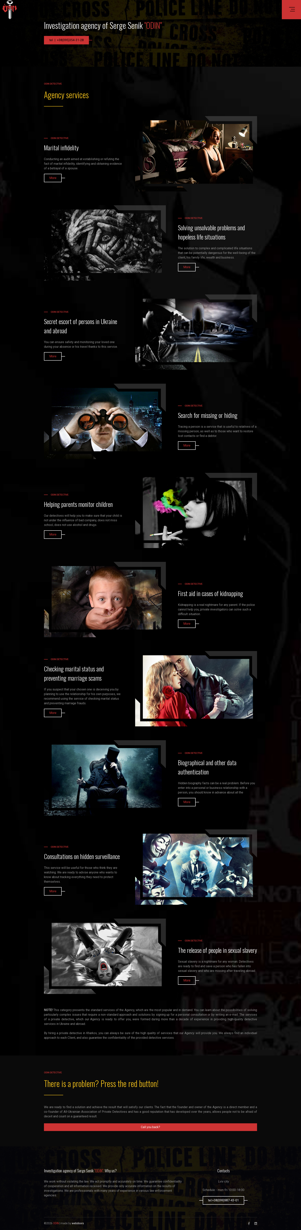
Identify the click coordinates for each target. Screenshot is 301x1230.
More (52, 178)
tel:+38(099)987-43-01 (223, 1200)
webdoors (78, 1223)
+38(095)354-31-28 (70, 40)
